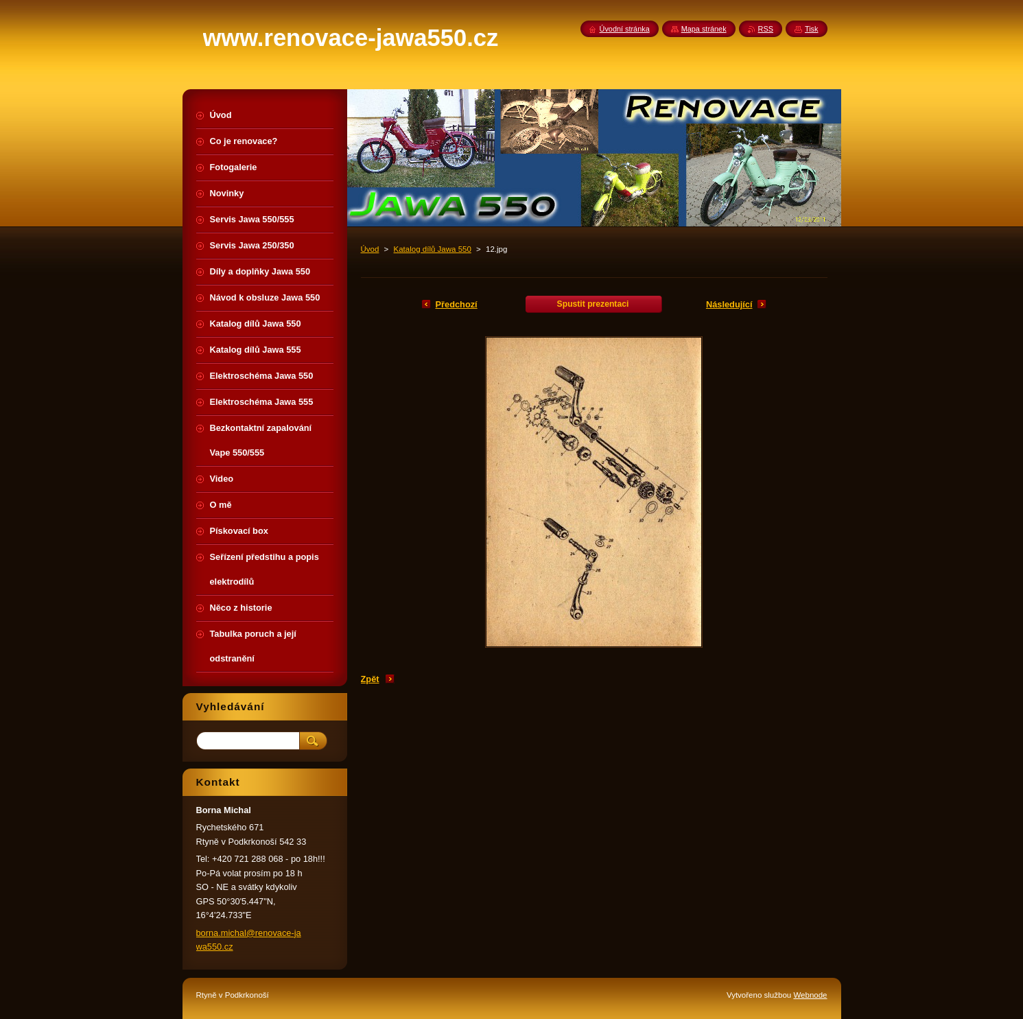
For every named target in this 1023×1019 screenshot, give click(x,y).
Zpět (370, 679)
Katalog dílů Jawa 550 (432, 249)
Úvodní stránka (625, 29)
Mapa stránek (704, 29)
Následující (729, 304)
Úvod (370, 249)
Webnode (810, 995)
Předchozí (457, 304)
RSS (765, 29)
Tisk (812, 29)
